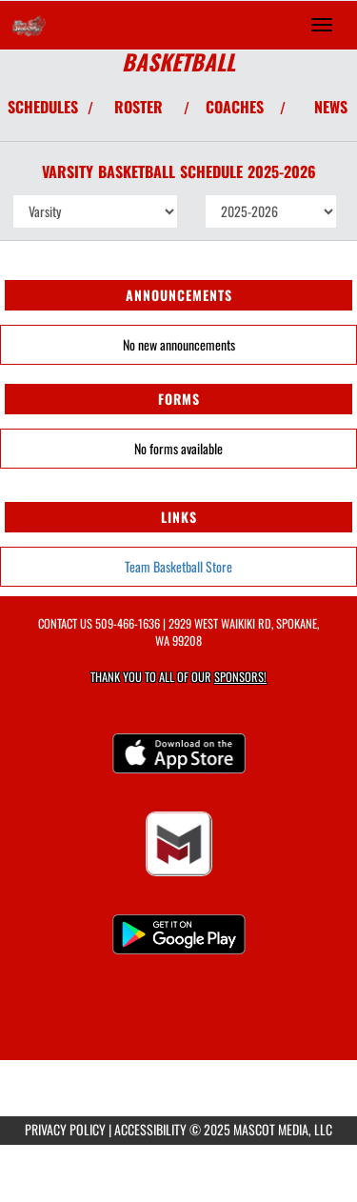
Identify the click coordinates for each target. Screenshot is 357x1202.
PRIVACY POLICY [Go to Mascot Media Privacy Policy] (65, 1129)
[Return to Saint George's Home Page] (28, 25)
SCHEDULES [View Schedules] (43, 106)
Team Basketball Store (178, 566)
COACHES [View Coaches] (235, 106)
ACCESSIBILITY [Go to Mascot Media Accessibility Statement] (150, 1129)
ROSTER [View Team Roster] (138, 106)
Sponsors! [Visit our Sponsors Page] (240, 677)
